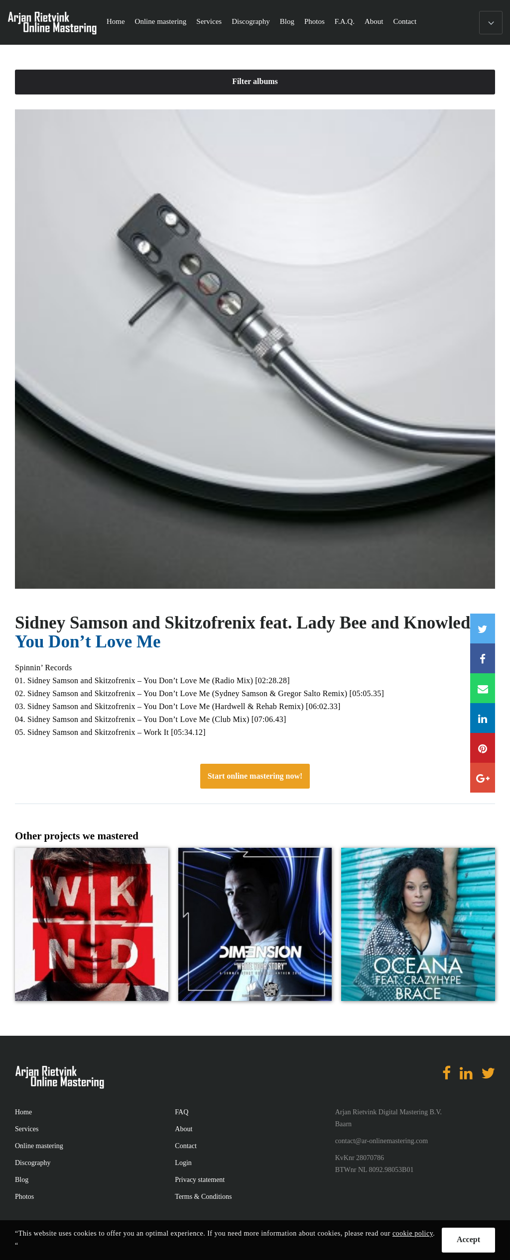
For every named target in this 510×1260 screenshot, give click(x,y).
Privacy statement (200, 1179)
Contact (404, 21)
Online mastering (161, 21)
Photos (314, 21)
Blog (287, 21)
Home (116, 21)
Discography (251, 21)
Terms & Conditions (203, 1196)
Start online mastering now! (255, 776)
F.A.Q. (345, 21)
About (374, 21)
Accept (468, 1239)
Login (183, 1163)
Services (209, 21)
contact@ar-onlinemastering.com (381, 1141)
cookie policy (412, 1233)
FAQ (181, 1112)
